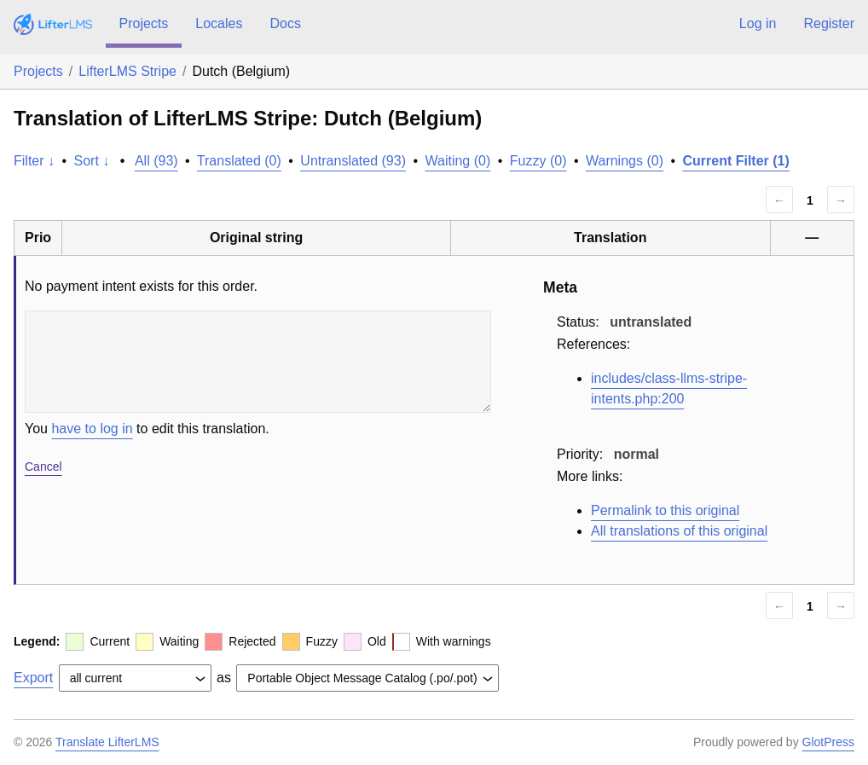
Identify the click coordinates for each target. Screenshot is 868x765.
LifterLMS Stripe (127, 71)
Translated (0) (239, 161)
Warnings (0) (624, 161)
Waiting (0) (458, 161)
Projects (144, 23)
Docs (284, 23)
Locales (218, 23)
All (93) (156, 161)
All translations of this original (679, 531)
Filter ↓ (34, 161)
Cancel (43, 466)
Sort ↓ (92, 161)
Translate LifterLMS (107, 742)
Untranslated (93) (353, 161)
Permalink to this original (665, 510)
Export (33, 677)
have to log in (91, 428)
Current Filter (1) (735, 161)
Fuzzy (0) (538, 161)
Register (828, 23)
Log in (758, 23)
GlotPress (828, 742)
